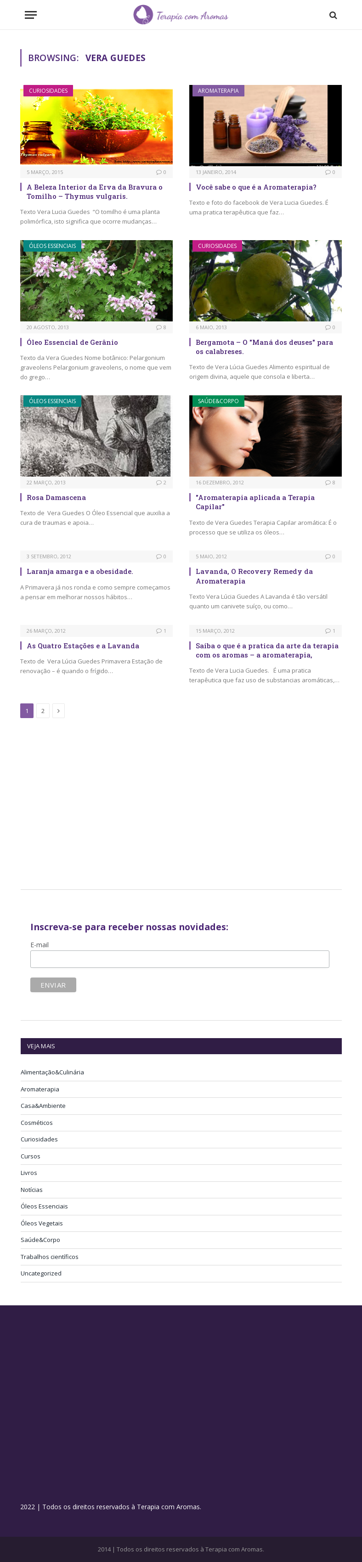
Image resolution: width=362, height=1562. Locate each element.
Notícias (32, 1190)
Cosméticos (37, 1122)
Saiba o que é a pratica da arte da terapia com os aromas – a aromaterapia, (267, 650)
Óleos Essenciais (52, 246)
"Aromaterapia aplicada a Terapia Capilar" (255, 502)
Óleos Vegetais (42, 1223)
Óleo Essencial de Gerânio (72, 342)
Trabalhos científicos (50, 1257)
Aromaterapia (218, 91)
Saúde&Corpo (218, 401)
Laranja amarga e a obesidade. (80, 571)
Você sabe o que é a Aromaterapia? (256, 186)
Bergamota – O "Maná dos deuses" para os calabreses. (264, 346)
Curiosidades (48, 91)
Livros (29, 1173)
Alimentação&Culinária (52, 1072)
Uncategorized (41, 1273)
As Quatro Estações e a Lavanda (83, 645)
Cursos (30, 1156)
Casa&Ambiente (43, 1105)
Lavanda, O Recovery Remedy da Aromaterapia (254, 576)
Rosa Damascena (56, 497)
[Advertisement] (98, 805)
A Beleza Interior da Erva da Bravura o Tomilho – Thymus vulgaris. (95, 191)
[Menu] (31, 15)
